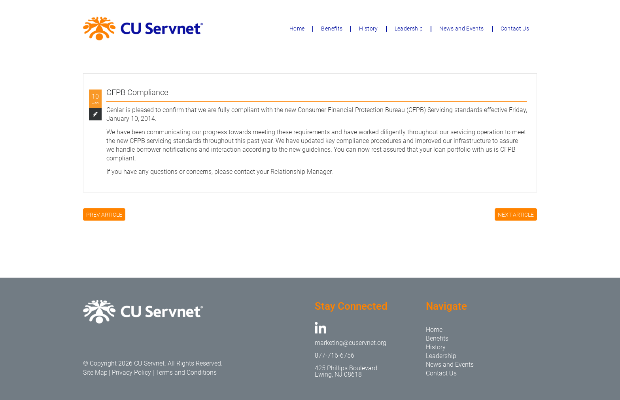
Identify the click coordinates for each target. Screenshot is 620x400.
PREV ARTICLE (104, 214)
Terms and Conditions (186, 372)
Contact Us (515, 28)
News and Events (461, 28)
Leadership (409, 28)
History (368, 28)
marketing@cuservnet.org (350, 343)
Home (296, 28)
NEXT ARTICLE (516, 214)
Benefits (331, 28)
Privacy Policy (131, 372)
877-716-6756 (334, 355)
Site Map (95, 372)
